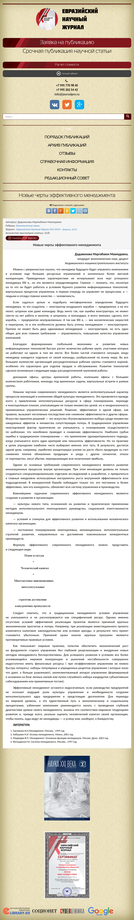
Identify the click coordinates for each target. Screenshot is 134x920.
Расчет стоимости (67, 65)
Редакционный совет (67, 178)
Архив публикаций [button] (67, 145)
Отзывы (67, 153)
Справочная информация (67, 162)
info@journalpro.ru (67, 94)
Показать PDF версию (22, 238)
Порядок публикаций (67, 137)
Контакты (67, 170)
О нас (67, 129)
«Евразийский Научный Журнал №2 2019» (46, 229)
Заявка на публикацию (67, 42)
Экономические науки (28, 225)
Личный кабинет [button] (67, 73)
